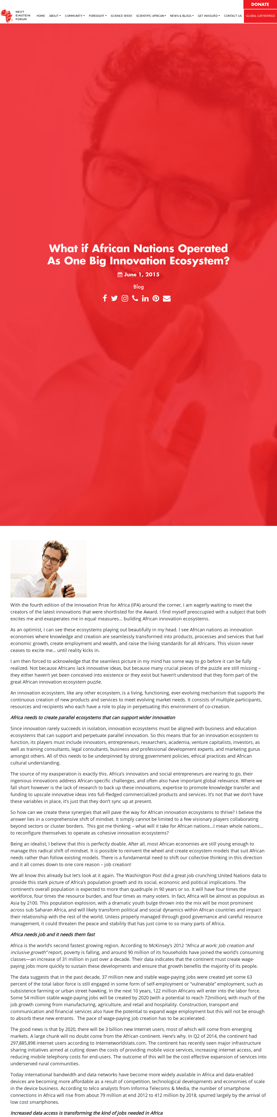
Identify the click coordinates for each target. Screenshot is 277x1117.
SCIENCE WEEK (121, 16)
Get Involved (208, 16)
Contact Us (233, 16)
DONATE (260, 5)
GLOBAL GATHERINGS (260, 16)
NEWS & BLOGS (180, 16)
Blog (138, 286)
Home (41, 16)
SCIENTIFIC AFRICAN (150, 16)
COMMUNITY (73, 16)
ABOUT (54, 16)
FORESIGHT (96, 16)
